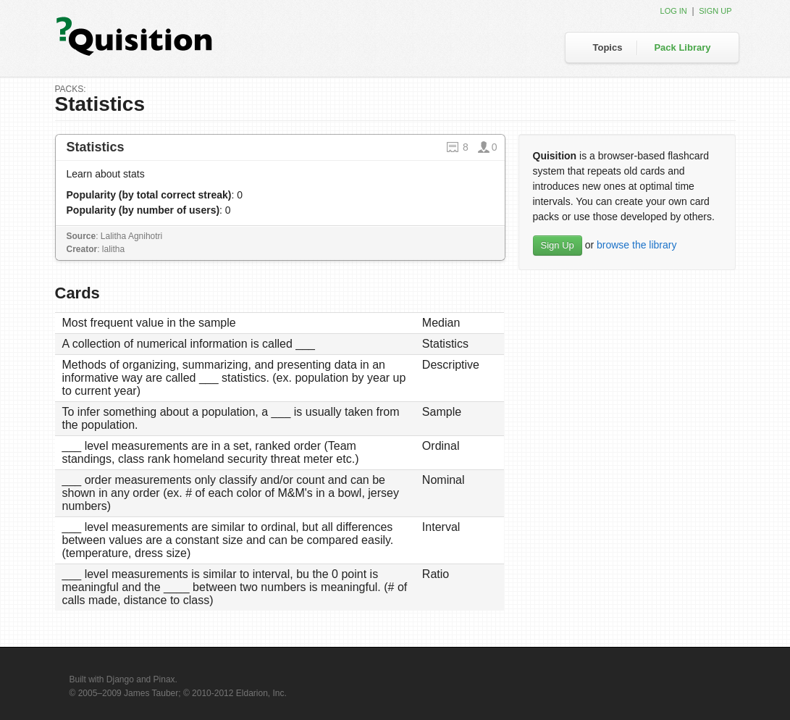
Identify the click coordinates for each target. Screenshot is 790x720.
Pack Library (682, 47)
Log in (673, 11)
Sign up (715, 11)
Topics (608, 47)
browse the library (637, 245)
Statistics (96, 147)
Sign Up (557, 245)
